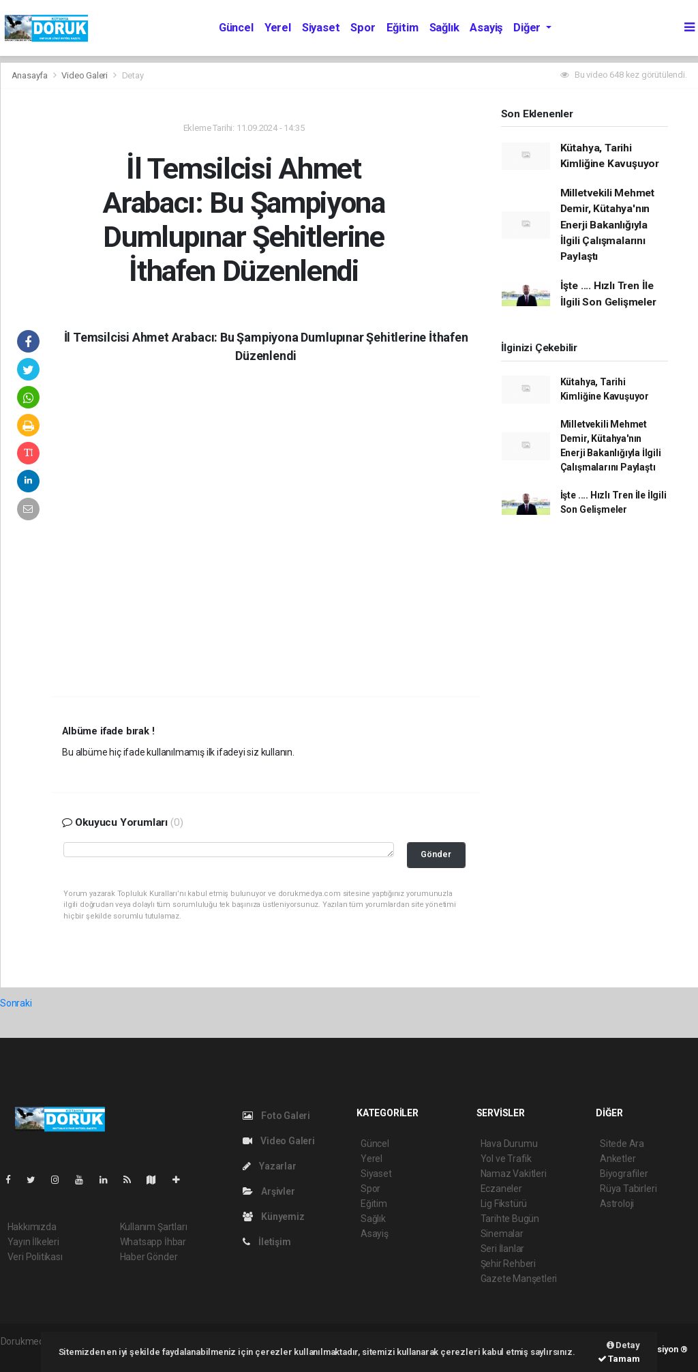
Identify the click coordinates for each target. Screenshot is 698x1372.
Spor (362, 27)
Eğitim (402, 27)
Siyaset (321, 27)
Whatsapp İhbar (153, 1241)
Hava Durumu (509, 1143)
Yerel (277, 27)
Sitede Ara (622, 1143)
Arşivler (269, 1191)
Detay (133, 75)
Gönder (436, 854)
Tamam (619, 1359)
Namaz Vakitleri (514, 1173)
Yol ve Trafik (506, 1158)
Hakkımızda (32, 1226)
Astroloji (617, 1203)
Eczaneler (501, 1188)
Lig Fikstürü (504, 1203)
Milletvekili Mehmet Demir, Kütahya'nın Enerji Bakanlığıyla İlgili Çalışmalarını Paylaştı (607, 225)
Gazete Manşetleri (519, 1278)
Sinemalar (502, 1233)
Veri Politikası (35, 1256)
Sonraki (16, 1003)
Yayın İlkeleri (33, 1241)
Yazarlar (270, 1166)
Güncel (236, 27)
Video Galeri (85, 75)
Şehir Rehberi (508, 1263)
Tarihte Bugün (510, 1218)
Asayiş (486, 27)
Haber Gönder (149, 1256)
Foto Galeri (277, 1115)
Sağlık (444, 27)
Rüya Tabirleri (628, 1188)
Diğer (528, 27)
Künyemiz (274, 1216)
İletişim (267, 1241)
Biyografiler (624, 1173)
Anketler (617, 1158)
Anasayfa (31, 75)
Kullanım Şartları (153, 1226)
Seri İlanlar (503, 1248)
